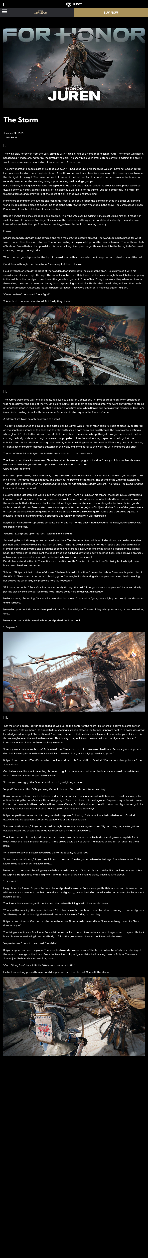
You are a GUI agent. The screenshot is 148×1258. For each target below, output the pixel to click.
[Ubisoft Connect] (99, 1138)
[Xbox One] (99, 1118)
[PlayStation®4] (99, 1132)
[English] (74, 1233)
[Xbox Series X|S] (99, 1112)
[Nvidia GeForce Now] (74, 1169)
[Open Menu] (4, 12)
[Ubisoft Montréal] (50, 1112)
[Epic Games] (99, 1145)
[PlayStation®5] (99, 1125)
